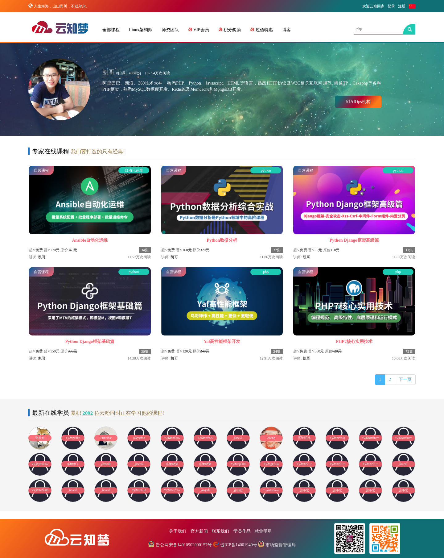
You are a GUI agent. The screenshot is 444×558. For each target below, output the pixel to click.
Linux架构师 (140, 29)
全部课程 (111, 29)
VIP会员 (198, 29)
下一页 (405, 379)
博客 (286, 29)
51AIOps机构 (358, 101)
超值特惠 (261, 29)
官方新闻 (199, 531)
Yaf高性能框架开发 (222, 341)
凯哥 (42, 257)
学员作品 (242, 531)
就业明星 (263, 531)
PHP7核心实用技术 (354, 341)
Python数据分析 (222, 240)
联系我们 (220, 531)
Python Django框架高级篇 (354, 240)
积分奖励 (229, 29)
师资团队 (170, 29)
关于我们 (177, 531)
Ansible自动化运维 (90, 240)
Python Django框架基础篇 (89, 341)
